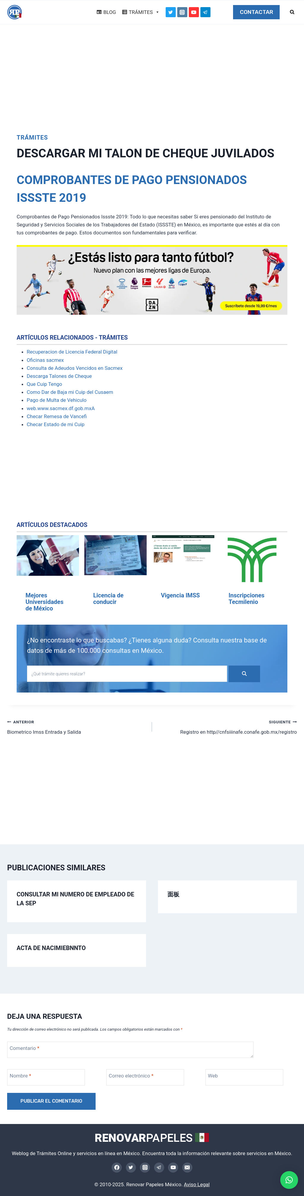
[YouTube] (194, 12)
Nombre (20, 1076)
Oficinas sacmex (45, 360)
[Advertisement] (152, 75)
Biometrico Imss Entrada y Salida (77, 726)
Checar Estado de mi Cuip (56, 424)
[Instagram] (182, 12)
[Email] (187, 1168)
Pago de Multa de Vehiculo (56, 400)
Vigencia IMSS (180, 595)
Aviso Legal (197, 1184)
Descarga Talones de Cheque (59, 376)
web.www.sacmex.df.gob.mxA (61, 408)
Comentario (24, 1048)
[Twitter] (171, 12)
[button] (289, 1180)
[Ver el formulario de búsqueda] (292, 12)
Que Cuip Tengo (44, 384)
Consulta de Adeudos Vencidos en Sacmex (75, 368)
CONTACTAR (256, 12)
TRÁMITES (144, 12)
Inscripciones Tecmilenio (247, 598)
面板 (173, 894)
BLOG (109, 12)
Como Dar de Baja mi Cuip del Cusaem (70, 392)
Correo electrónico (131, 1076)
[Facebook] (117, 1168)
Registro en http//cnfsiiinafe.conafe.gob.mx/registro (227, 726)
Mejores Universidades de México (45, 602)
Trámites (32, 137)
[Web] (244, 1077)
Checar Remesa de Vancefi (57, 416)
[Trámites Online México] (14, 12)
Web (213, 1076)
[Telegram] (205, 12)
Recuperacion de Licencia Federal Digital (72, 352)
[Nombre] (46, 1077)
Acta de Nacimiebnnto (51, 948)
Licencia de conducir (108, 598)
